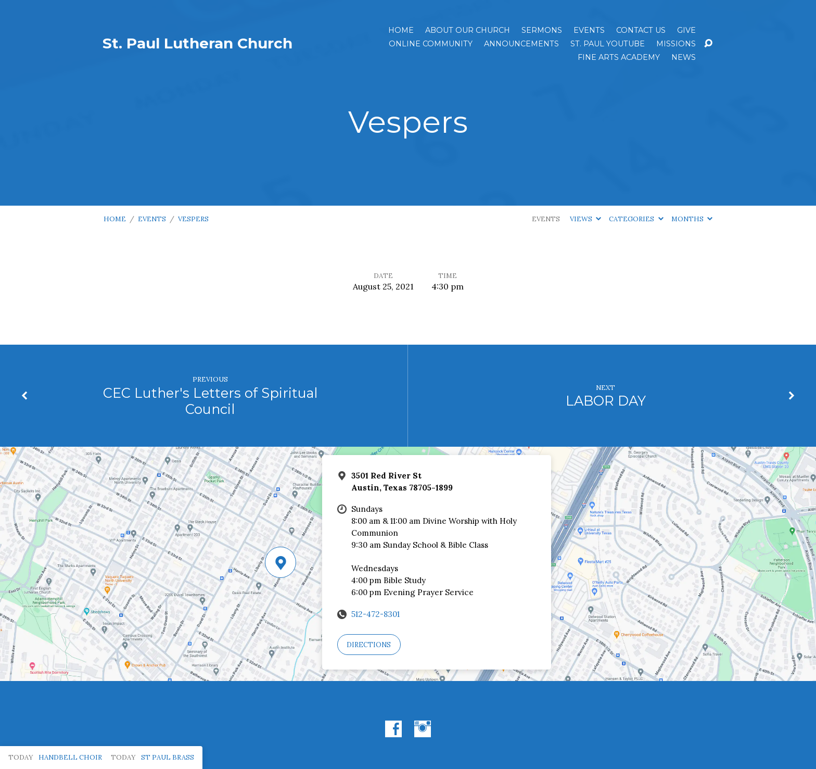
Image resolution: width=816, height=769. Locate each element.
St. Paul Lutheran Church (197, 43)
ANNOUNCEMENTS (521, 43)
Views (585, 219)
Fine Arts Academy (619, 57)
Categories (636, 219)
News (683, 57)
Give (686, 30)
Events (589, 30)
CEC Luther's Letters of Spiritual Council (210, 401)
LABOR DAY (606, 401)
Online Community (431, 43)
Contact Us (641, 30)
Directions (369, 644)
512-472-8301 (375, 614)
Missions (676, 43)
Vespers (193, 219)
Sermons (541, 30)
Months (691, 219)
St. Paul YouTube (607, 43)
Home (401, 30)
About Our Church (467, 30)
